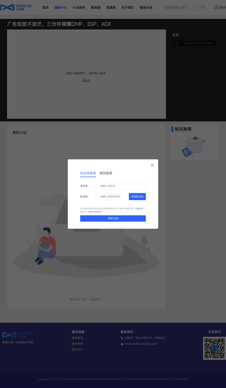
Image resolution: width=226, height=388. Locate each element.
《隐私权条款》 (95, 211)
